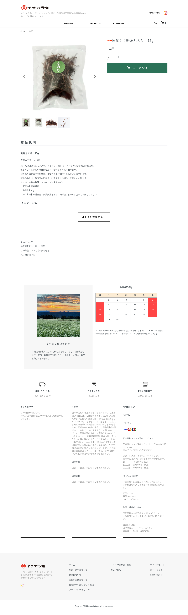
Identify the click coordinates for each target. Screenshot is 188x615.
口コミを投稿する (92, 220)
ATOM (130, 573)
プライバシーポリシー (93, 592)
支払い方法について (92, 582)
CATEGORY (67, 23)
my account (154, 13)
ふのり (32, 31)
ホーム (23, 31)
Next (94, 76)
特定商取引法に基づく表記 (33, 249)
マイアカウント (160, 568)
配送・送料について (92, 573)
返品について (27, 245)
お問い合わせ (159, 577)
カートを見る (159, 573)
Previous (25, 76)
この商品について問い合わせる (35, 253)
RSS (123, 573)
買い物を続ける (28, 257)
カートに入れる (137, 67)
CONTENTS (119, 23)
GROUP (93, 23)
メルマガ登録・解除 (130, 568)
